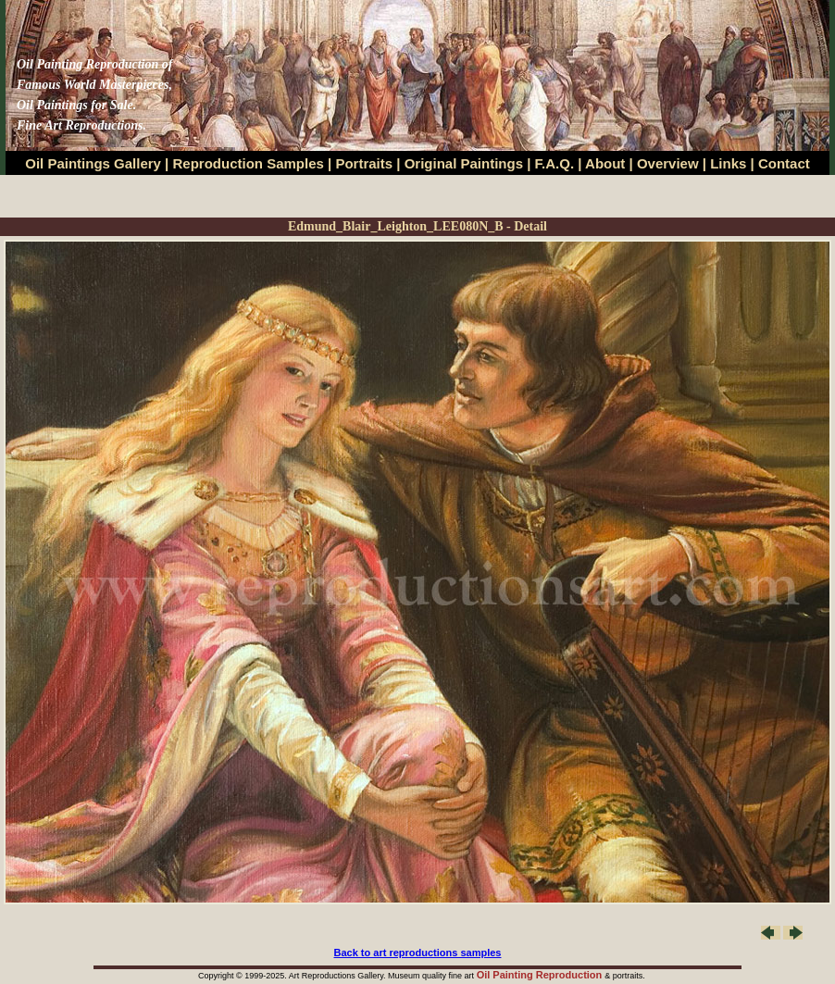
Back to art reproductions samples (418, 952)
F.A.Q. (555, 163)
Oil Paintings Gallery (93, 163)
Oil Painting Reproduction (541, 974)
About (605, 163)
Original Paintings (464, 163)
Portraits (364, 163)
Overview (668, 163)
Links (730, 163)
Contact (784, 163)
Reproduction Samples (248, 163)
